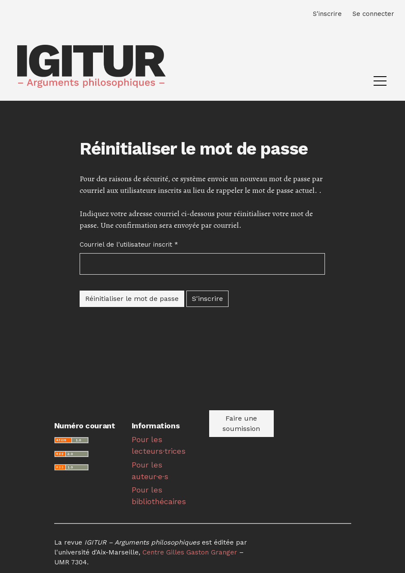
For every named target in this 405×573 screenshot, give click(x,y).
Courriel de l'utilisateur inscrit (129, 244)
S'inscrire (207, 298)
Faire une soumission (241, 423)
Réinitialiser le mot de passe (132, 298)
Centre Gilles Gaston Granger (189, 552)
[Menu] (380, 83)
